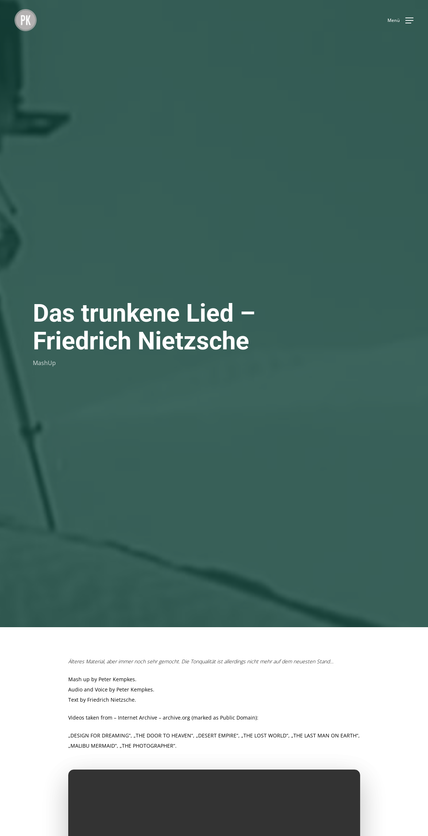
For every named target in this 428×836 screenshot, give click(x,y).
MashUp (44, 362)
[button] (400, 20)
